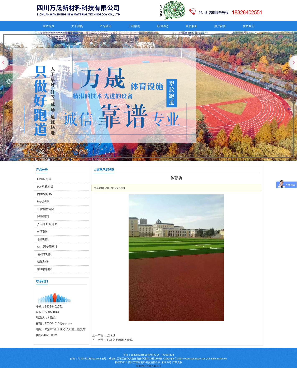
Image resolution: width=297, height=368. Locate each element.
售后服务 (191, 26)
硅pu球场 (43, 201)
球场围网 (43, 216)
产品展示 (105, 26)
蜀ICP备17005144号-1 (148, 366)
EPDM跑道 (44, 179)
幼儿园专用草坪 (47, 246)
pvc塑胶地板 (45, 186)
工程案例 (134, 26)
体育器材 (43, 231)
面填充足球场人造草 (119, 340)
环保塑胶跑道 (46, 209)
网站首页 (48, 26)
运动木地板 (44, 254)
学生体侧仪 (44, 269)
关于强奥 (77, 26)
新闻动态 (163, 26)
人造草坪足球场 (47, 224)
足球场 (110, 335)
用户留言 (220, 26)
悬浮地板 (43, 239)
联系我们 (248, 26)
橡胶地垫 (43, 261)
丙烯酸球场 (44, 194)
